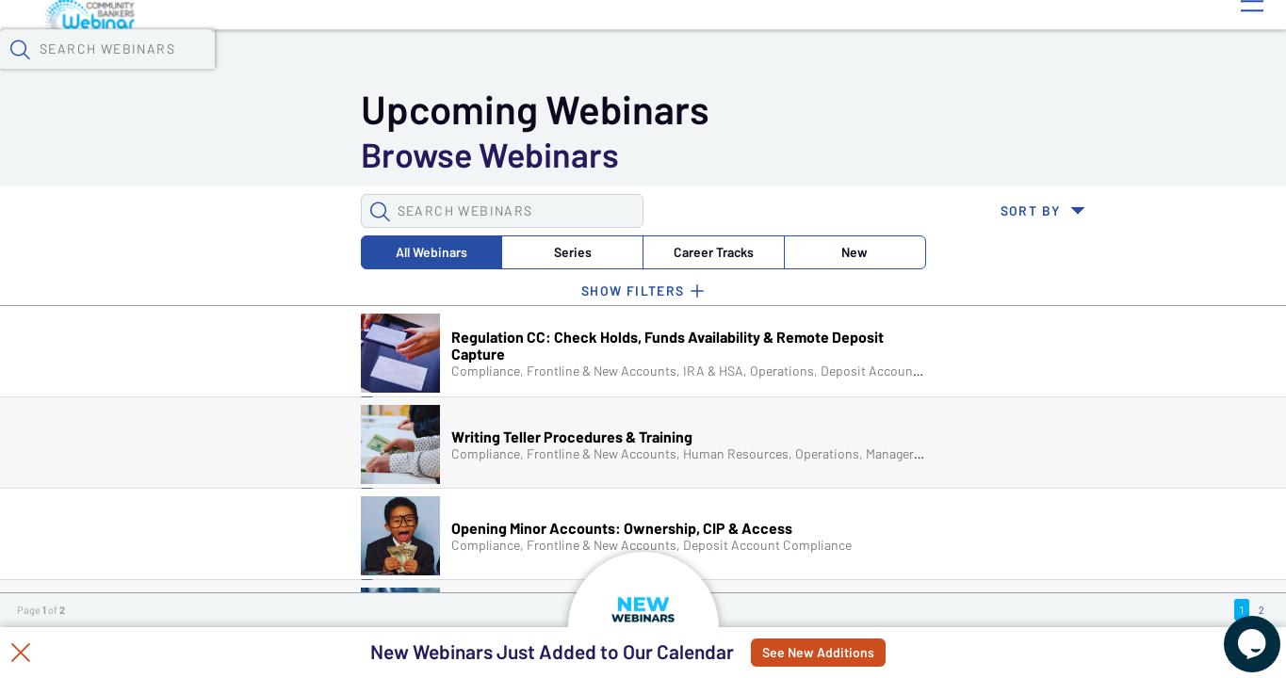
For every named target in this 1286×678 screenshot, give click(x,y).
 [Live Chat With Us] (1235, 631)
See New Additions (862, 652)
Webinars (334, 48)
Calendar (439, 48)
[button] (1057, 46)
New (495, 154)
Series (260, 154)
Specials (662, 48)
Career (377, 154)
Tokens (533, 48)
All (142, 154)
